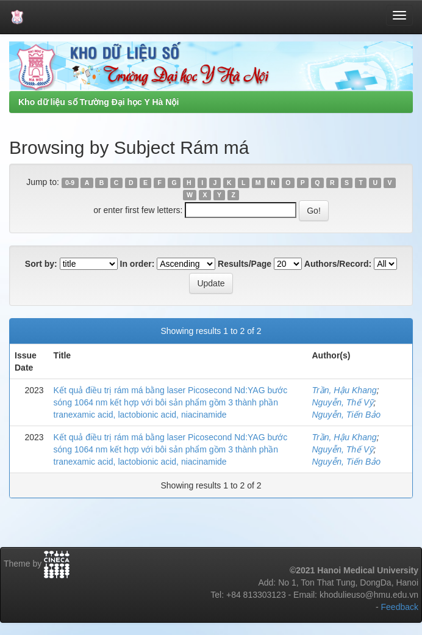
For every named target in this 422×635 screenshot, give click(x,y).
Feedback (399, 607)
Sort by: (41, 264)
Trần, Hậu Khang (344, 390)
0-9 (69, 182)
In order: (137, 264)
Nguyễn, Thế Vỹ (342, 402)
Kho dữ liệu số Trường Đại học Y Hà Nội (98, 102)
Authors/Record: (337, 264)
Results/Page (244, 264)
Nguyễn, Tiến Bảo (346, 414)
